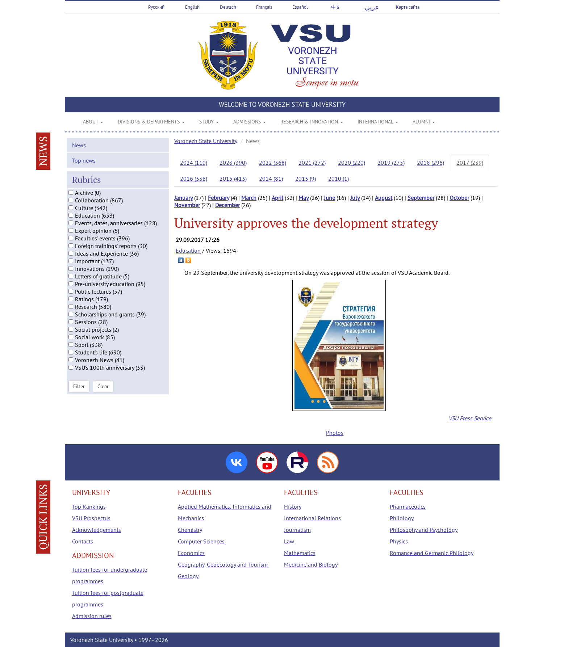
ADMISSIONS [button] (249, 121)
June (329, 197)
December (227, 205)
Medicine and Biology (311, 564)
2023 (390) (233, 162)
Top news (84, 168)
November (187, 205)
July (355, 197)
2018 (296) (430, 162)
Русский (156, 7)
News (79, 153)
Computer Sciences (201, 541)
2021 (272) (312, 162)
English (192, 7)
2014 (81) (271, 178)
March (248, 197)
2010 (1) (338, 178)
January (183, 197)
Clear (103, 394)
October (459, 197)
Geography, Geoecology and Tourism (223, 564)
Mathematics (300, 552)
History (292, 506)
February (218, 197)
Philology (402, 518)
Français (264, 7)
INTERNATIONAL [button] (378, 121)
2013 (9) (305, 178)
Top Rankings (89, 506)
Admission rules (92, 615)
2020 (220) (351, 162)
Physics (399, 541)
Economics (191, 552)
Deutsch (228, 7)
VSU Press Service (469, 418)
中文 (336, 7)
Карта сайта (407, 7)
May (303, 197)
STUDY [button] (209, 121)
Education (188, 250)
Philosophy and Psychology (424, 529)
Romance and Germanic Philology (431, 552)
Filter (79, 394)
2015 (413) (233, 178)
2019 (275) (391, 162)
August (383, 197)
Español (300, 7)
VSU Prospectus (91, 518)
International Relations (312, 518)
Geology (188, 576)
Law (289, 541)
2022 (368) (272, 162)
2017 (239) (469, 162)
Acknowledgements (96, 529)
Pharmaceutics (408, 506)
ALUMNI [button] (424, 121)
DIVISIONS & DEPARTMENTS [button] (151, 121)
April (277, 197)
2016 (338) (193, 178)
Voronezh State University (205, 140)
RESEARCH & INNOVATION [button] (311, 121)
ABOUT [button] (93, 121)
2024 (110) (193, 162)
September (421, 197)
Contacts (82, 541)
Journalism (297, 529)
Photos (334, 432)
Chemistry (190, 529)
